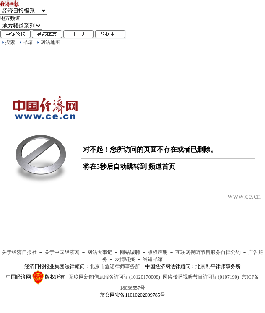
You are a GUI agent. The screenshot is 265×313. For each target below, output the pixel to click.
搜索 (10, 42)
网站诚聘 (130, 252)
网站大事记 (99, 252)
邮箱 (28, 42)
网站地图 (50, 42)
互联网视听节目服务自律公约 (208, 252)
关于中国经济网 (62, 252)
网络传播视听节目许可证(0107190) (201, 277)
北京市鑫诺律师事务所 (115, 266)
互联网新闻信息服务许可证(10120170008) (114, 277)
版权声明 (158, 252)
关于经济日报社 (19, 252)
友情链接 (125, 259)
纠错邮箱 (153, 259)
